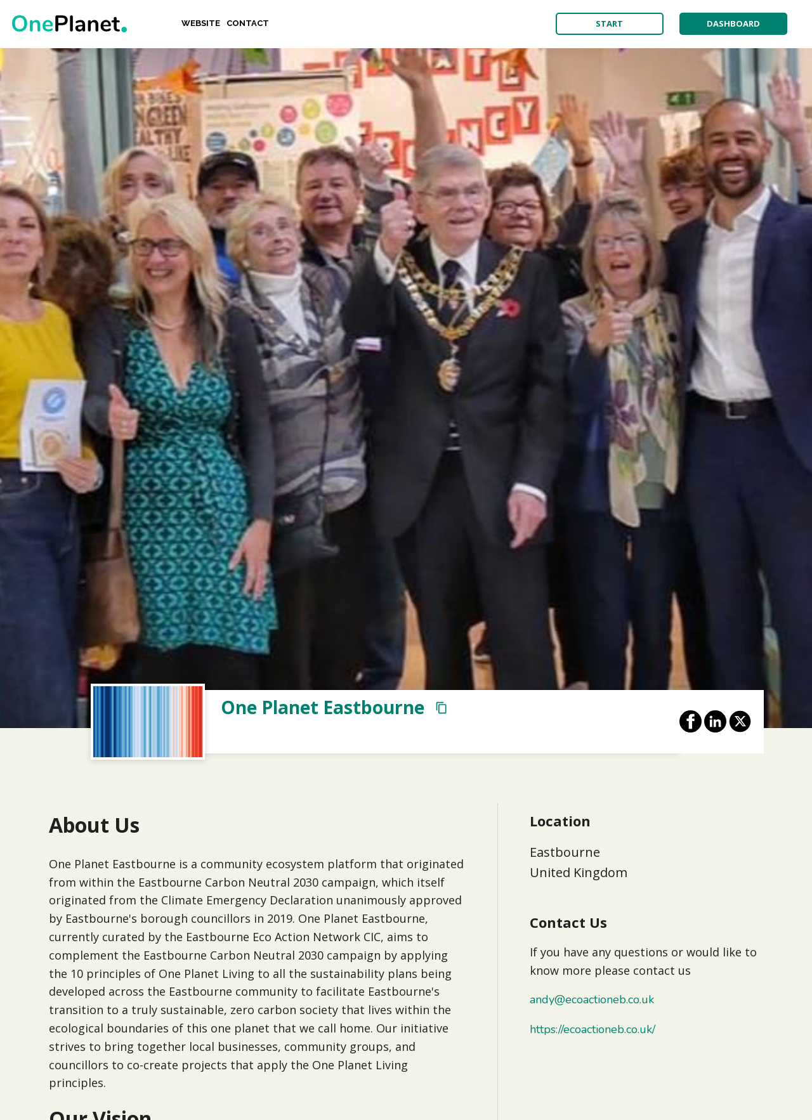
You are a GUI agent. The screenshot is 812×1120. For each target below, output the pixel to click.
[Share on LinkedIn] (715, 721)
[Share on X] (740, 721)
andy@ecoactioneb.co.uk (592, 999)
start (609, 23)
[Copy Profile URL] (441, 707)
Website (200, 23)
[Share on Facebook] (690, 721)
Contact (247, 23)
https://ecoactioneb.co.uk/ (592, 1029)
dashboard (733, 23)
